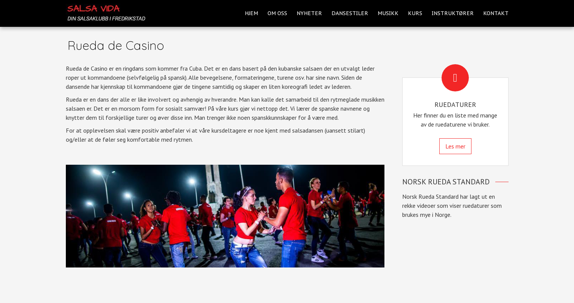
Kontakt (496, 13)
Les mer (455, 146)
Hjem (251, 13)
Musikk (388, 13)
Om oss (277, 13)
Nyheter (309, 13)
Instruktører (453, 13)
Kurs (415, 13)
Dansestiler (349, 13)
